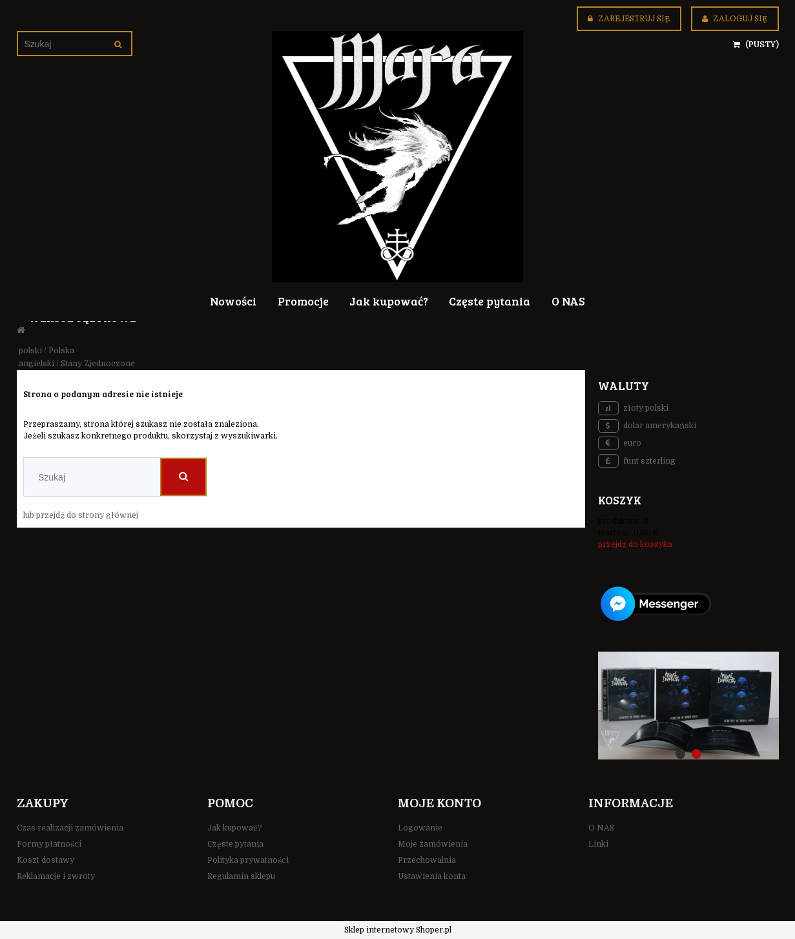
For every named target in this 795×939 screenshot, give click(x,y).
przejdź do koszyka (635, 544)
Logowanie (420, 827)
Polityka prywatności (248, 860)
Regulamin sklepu (241, 876)
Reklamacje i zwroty (56, 876)
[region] (688, 705)
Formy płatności (49, 844)
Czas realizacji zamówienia (70, 827)
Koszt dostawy (45, 860)
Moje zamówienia (433, 844)
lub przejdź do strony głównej (80, 515)
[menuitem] (233, 300)
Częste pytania (235, 844)
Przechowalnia (427, 860)
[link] (688, 705)
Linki (598, 844)
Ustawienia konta (432, 876)
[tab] (680, 754)
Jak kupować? (234, 827)
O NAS (601, 827)
